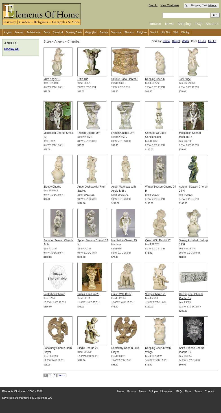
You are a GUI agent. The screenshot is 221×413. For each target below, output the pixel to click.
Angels (8, 32)
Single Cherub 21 (155, 294)
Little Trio (82, 79)
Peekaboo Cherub (54, 294)
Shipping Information (161, 391)
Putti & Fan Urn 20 (88, 294)
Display (185, 32)
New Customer (169, 5)
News (169, 24)
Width (185, 41)
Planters (129, 32)
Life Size (165, 32)
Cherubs (73, 41)
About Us (212, 24)
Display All (11, 49)
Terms (198, 391)
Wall (175, 32)
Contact (209, 391)
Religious (142, 32)
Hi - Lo (212, 41)
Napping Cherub (155, 79)
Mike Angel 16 (52, 79)
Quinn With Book (121, 294)
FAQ (198, 24)
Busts (47, 32)
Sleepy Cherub (52, 186)
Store (47, 41)
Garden (104, 32)
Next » (62, 375)
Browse (155, 24)
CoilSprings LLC (43, 397)
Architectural (33, 32)
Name (166, 41)
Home (120, 391)
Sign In (153, 5)
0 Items (212, 5)
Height (176, 41)
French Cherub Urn (88, 132)
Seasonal (116, 32)
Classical (58, 32)
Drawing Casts (74, 32)
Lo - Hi (202, 41)
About (188, 391)
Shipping (184, 24)
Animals (19, 32)
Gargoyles (90, 32)
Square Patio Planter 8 (124, 79)
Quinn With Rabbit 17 (158, 240)
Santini (154, 32)
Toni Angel (185, 79)
